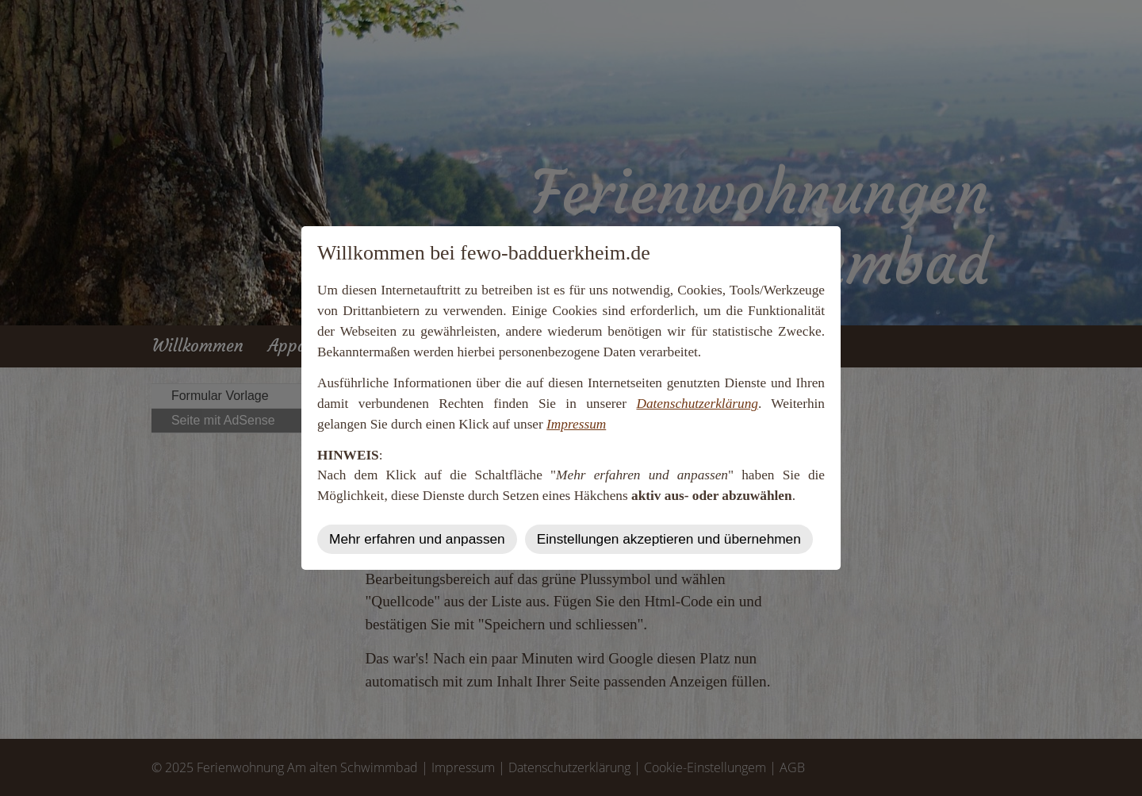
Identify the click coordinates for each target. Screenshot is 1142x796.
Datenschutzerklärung (696, 403)
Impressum (576, 424)
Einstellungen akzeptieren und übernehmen (669, 539)
